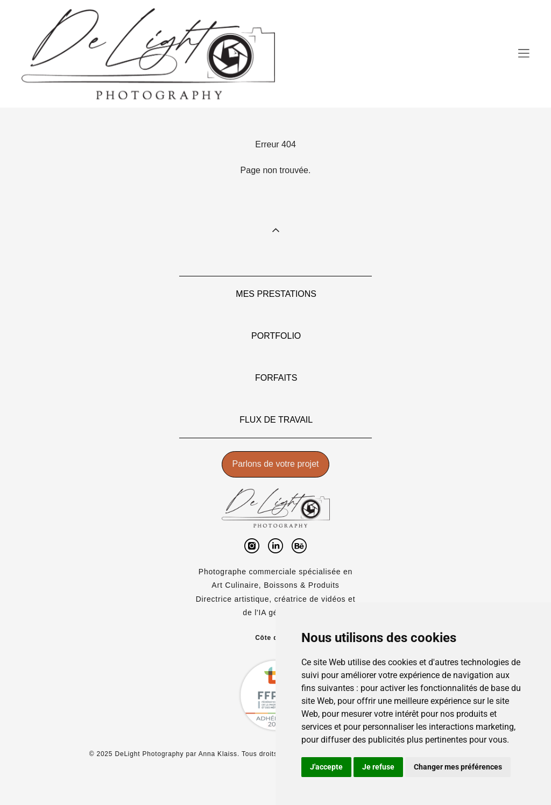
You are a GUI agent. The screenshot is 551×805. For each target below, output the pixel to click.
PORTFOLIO (276, 335)
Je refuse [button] (378, 767)
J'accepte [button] (326, 767)
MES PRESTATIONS (276, 293)
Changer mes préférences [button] (458, 767)
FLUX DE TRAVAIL (276, 419)
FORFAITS (276, 377)
